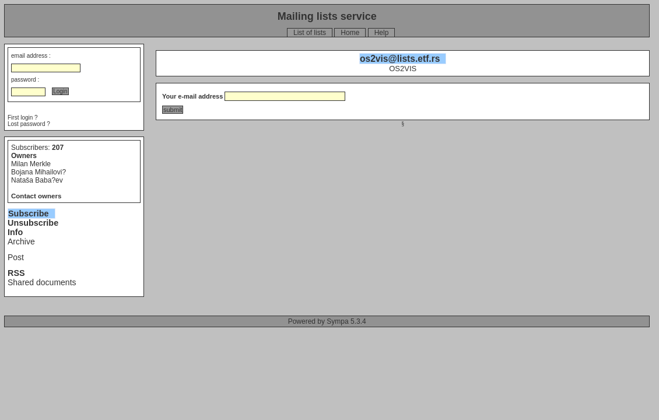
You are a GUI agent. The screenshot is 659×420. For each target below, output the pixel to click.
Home (350, 33)
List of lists (309, 33)
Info (15, 232)
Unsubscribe (33, 223)
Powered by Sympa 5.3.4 (327, 321)
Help (381, 33)
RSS (16, 273)
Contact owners (36, 196)
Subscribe (28, 213)
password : (25, 79)
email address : (31, 55)
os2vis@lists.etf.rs (400, 59)
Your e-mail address (192, 96)
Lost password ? (29, 124)
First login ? (23, 117)
